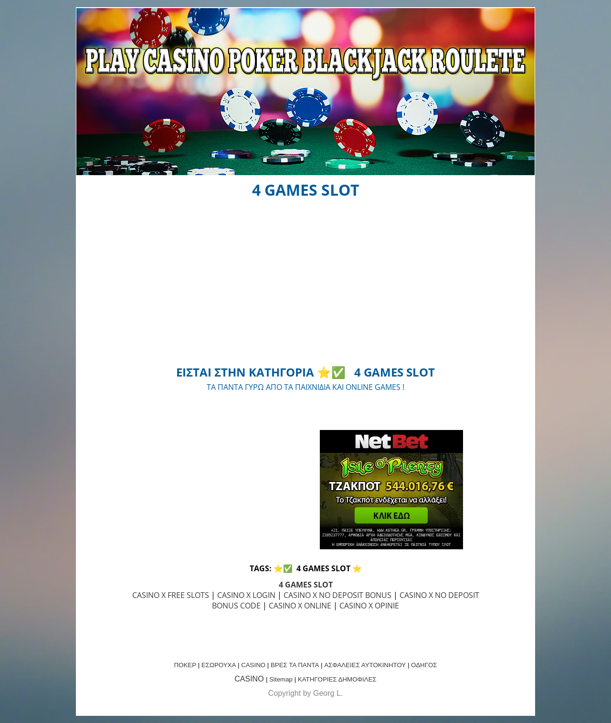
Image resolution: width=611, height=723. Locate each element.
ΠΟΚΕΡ (185, 665)
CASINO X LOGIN (246, 595)
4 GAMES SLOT (306, 584)
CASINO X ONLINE (300, 605)
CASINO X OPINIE (369, 605)
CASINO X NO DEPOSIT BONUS (337, 595)
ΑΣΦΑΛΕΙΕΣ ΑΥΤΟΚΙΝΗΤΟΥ (365, 665)
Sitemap (281, 679)
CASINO (253, 665)
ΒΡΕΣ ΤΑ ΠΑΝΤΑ (295, 665)
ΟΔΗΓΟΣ (424, 665)
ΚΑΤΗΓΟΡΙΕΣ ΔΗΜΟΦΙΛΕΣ (337, 679)
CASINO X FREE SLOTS (170, 595)
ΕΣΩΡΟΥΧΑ (218, 665)
